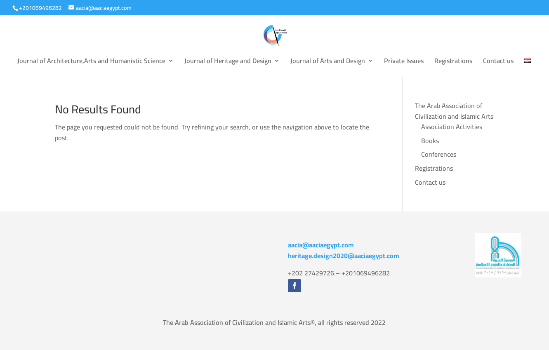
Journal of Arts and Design (327, 62)
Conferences (438, 154)
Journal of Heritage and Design (227, 62)
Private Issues (404, 62)
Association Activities (451, 126)
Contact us (498, 62)
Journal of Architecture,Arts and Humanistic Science (91, 62)
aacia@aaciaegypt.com (321, 245)
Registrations (453, 62)
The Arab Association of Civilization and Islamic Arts (454, 110)
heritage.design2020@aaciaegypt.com (343, 255)
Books (430, 140)
